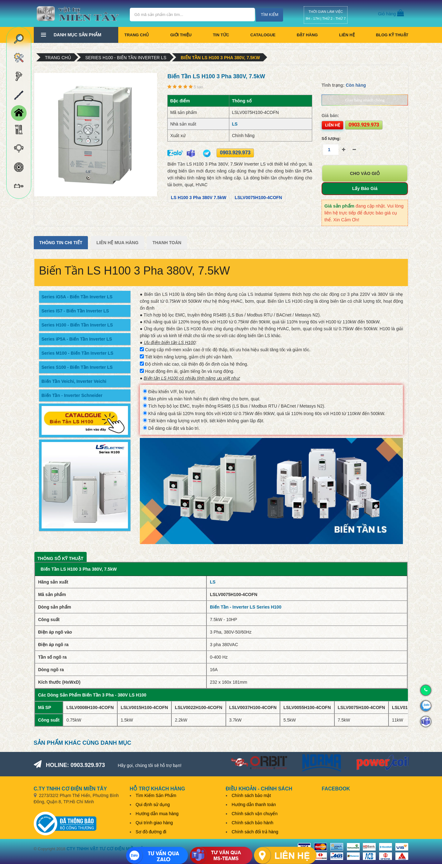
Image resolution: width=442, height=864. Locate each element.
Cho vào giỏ (365, 173)
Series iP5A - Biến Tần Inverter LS (77, 339)
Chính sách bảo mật (251, 795)
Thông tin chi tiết (61, 242)
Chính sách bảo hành (252, 822)
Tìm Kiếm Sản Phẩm (156, 795)
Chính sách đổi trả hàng (255, 831)
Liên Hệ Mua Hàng (117, 242)
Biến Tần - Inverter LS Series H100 (245, 606)
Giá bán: (330, 115)
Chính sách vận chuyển (255, 813)
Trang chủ (136, 35)
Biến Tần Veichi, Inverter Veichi (74, 381)
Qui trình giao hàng (154, 822)
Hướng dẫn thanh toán (254, 804)
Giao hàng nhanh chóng (364, 100)
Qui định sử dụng (153, 804)
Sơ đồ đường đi (151, 831)
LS (234, 123)
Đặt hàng (307, 35)
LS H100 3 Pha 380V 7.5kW (198, 197)
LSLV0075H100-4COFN (258, 197)
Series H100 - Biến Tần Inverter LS (125, 57)
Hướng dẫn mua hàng (157, 813)
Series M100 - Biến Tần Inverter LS (78, 353)
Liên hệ (347, 35)
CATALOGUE (262, 35)
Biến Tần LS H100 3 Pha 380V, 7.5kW (220, 57)
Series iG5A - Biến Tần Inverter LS (77, 296)
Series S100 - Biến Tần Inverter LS (77, 367)
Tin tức (221, 35)
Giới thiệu (180, 35)
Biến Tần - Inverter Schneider (72, 395)
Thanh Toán (166, 242)
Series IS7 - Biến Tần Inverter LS (75, 310)
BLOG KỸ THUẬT (392, 35)
